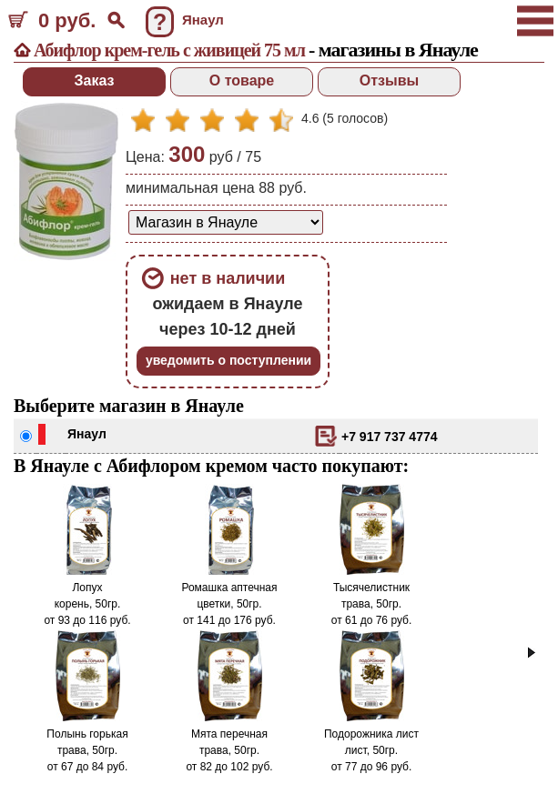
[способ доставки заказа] (225, 222)
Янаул (87, 434)
